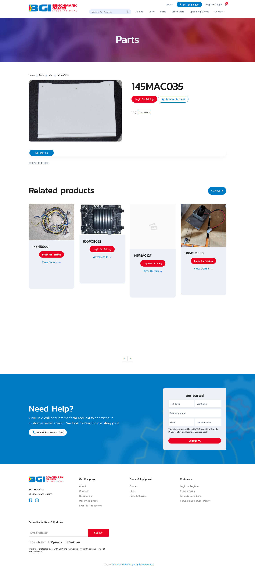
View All (215, 190)
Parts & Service (138, 495)
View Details (51, 262)
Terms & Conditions (190, 495)
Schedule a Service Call (48, 432)
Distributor (38, 542)
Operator (56, 542)
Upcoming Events (199, 11)
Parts (163, 11)
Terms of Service (194, 431)
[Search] (127, 11)
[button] (125, 359)
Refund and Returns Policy (195, 500)
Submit (195, 440)
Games (139, 11)
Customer (74, 542)
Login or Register (189, 486)
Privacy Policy (174, 431)
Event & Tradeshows (90, 505)
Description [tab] (41, 152)
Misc (51, 75)
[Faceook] (30, 500)
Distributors (178, 11)
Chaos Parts (144, 112)
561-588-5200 (191, 4)
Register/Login (213, 4)
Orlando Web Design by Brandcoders (132, 564)
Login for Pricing (144, 99)
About (169, 4)
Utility (151, 11)
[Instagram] (37, 500)
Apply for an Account (173, 99)
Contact (218, 11)
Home (32, 75)
